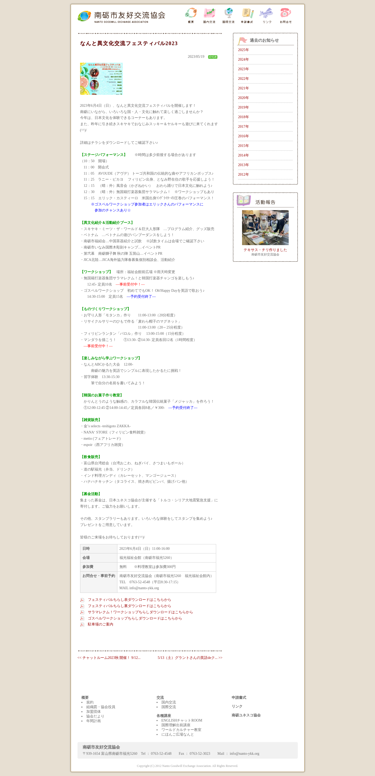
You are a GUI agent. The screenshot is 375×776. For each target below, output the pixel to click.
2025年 (243, 50)
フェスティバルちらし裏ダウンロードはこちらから (129, 606)
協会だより (95, 716)
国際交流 (168, 707)
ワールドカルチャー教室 (181, 730)
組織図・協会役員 (100, 707)
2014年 (243, 155)
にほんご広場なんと (177, 734)
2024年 (243, 59)
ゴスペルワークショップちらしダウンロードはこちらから (135, 618)
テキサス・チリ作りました (265, 250)
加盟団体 (93, 712)
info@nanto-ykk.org (244, 754)
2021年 (243, 88)
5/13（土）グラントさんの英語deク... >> (190, 658)
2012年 (243, 174)
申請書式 (239, 698)
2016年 (243, 136)
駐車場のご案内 (100, 624)
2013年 (243, 165)
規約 (90, 702)
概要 (85, 698)
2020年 (243, 98)
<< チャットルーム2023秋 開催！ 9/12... (109, 658)
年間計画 (93, 721)
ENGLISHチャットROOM (181, 720)
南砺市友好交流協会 (265, 254)
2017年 (243, 127)
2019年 (243, 107)
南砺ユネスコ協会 (246, 715)
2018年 (243, 117)
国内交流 (168, 702)
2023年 (243, 69)
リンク (237, 706)
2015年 (243, 146)
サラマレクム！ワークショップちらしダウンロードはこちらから (140, 612)
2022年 (243, 79)
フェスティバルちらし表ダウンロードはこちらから (129, 600)
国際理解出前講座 (175, 725)
